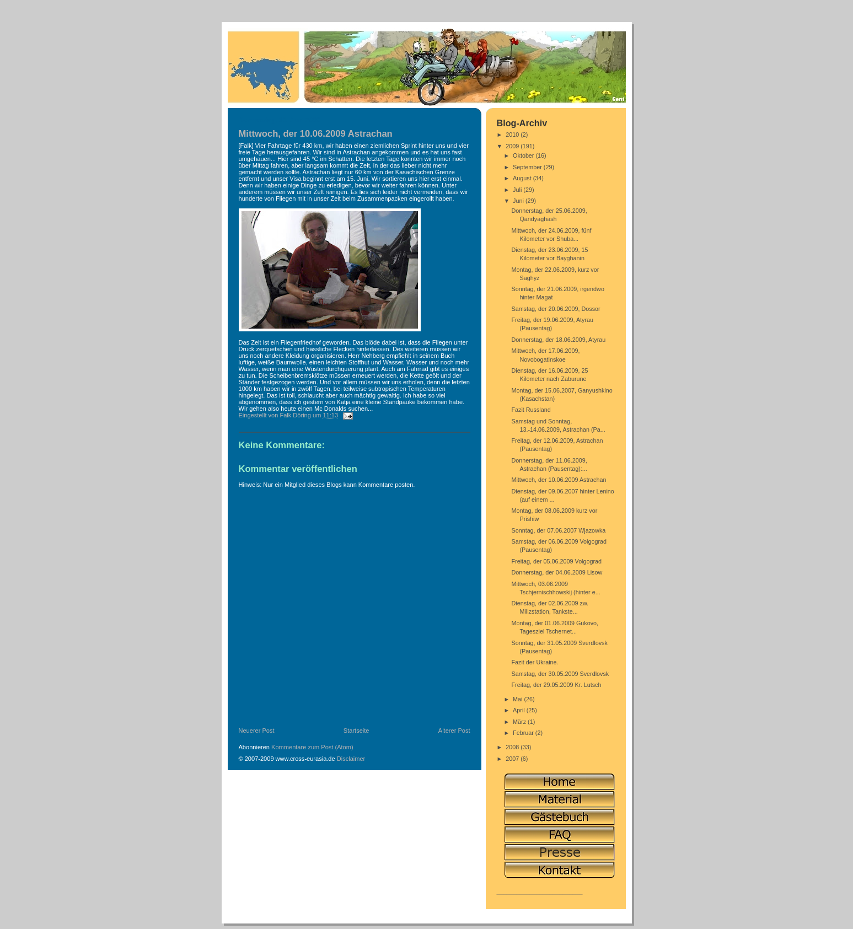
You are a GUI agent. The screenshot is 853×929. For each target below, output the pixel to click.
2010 (513, 134)
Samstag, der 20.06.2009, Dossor (555, 308)
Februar (524, 732)
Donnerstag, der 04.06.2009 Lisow (556, 572)
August (523, 178)
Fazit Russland (530, 409)
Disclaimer (351, 758)
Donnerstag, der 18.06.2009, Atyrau (558, 339)
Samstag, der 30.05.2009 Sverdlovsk (560, 673)
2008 (513, 747)
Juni (519, 200)
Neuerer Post (257, 730)
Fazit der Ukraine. (534, 662)
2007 (513, 758)
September (528, 167)
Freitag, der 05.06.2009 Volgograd (556, 561)
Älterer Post (454, 730)
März (520, 721)
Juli (518, 189)
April (520, 710)
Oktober (524, 155)
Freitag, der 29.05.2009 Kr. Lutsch (556, 684)
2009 (513, 146)
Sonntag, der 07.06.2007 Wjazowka (558, 530)
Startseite (356, 730)
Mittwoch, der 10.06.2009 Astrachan (558, 479)
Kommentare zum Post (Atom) (312, 747)
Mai (518, 699)
